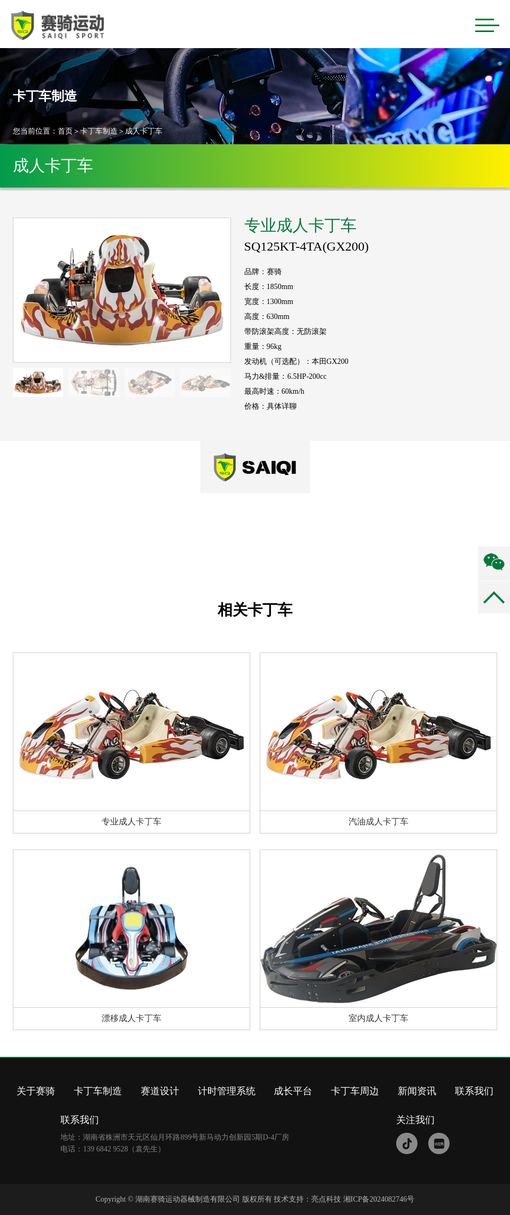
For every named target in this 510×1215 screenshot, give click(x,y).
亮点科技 (326, 1199)
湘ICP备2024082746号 (379, 1199)
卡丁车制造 (99, 131)
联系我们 (474, 1091)
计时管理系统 (227, 1091)
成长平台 (293, 1091)
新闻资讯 (417, 1091)
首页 (65, 131)
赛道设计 (160, 1091)
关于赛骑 (36, 1091)
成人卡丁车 (144, 131)
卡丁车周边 (355, 1091)
